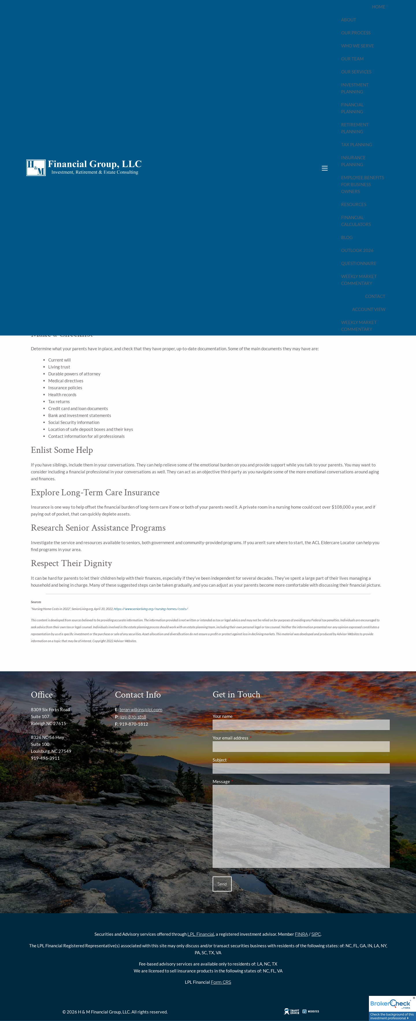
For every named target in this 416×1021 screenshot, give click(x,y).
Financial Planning (352, 108)
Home (378, 6)
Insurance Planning (353, 161)
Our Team (352, 58)
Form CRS (221, 982)
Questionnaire (358, 263)
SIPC (316, 934)
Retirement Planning (355, 128)
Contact (375, 296)
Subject (240, 759)
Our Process (356, 32)
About (348, 19)
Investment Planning (355, 88)
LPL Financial (200, 934)
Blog (347, 237)
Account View (368, 309)
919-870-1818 (133, 717)
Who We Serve (357, 45)
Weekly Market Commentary (359, 280)
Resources (353, 204)
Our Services (356, 71)
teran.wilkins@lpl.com (141, 709)
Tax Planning (356, 144)
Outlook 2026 (357, 250)
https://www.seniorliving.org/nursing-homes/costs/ (151, 609)
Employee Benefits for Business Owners (362, 184)
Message (241, 781)
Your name (243, 716)
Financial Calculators (356, 221)
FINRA (301, 934)
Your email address (251, 737)
